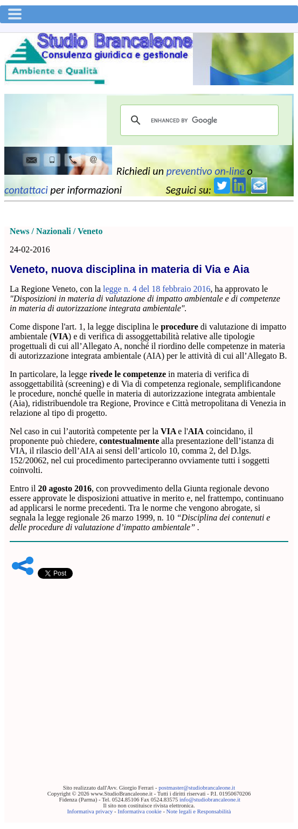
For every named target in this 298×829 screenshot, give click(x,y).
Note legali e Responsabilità (199, 811)
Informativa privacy (90, 811)
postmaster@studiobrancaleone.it (196, 788)
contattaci (26, 189)
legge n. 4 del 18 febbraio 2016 (157, 288)
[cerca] (198, 120)
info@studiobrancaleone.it (209, 800)
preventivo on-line (205, 171)
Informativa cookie (139, 811)
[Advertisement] (149, 665)
